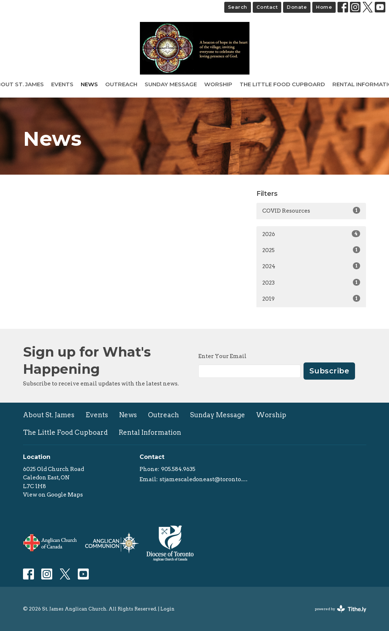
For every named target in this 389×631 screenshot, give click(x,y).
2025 (311, 250)
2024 (311, 266)
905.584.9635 (178, 469)
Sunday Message (171, 84)
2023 (311, 282)
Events (62, 84)
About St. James (49, 415)
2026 (311, 233)
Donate (297, 7)
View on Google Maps (53, 494)
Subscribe (329, 370)
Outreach (121, 84)
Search (237, 7)
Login (167, 609)
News (89, 84)
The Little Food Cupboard (282, 84)
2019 (311, 298)
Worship (218, 84)
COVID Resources (311, 210)
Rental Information (150, 432)
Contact (267, 7)
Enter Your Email (222, 356)
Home (324, 7)
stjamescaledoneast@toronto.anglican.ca (204, 479)
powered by (340, 609)
